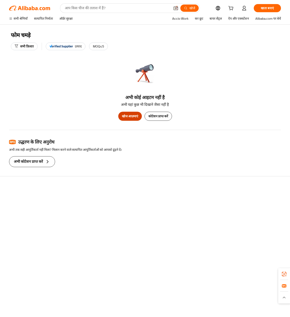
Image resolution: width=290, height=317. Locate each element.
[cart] (231, 9)
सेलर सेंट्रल (185, 205)
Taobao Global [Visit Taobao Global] (170, 296)
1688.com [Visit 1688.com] (92, 296)
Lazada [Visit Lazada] (151, 296)
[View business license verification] (186, 310)
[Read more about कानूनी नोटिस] (90, 303)
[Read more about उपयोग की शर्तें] (192, 303)
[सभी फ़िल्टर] (24, 46)
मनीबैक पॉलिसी (75, 205)
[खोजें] (189, 8)
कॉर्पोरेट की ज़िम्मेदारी (248, 205)
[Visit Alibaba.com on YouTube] (265, 241)
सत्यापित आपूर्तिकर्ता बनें (193, 214)
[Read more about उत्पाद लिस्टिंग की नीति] (115, 303)
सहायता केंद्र (16, 197)
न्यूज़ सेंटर (241, 214)
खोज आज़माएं (130, 116)
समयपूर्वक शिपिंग (76, 214)
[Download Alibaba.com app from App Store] (232, 276)
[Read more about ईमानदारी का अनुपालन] (217, 303)
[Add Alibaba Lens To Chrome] (66, 276)
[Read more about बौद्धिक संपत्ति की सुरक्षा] (145, 303)
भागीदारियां (185, 223)
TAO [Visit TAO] (186, 296)
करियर (240, 223)
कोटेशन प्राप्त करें (158, 116)
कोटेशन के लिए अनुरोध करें (138, 197)
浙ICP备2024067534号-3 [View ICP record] (260, 310)
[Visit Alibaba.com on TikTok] (272, 241)
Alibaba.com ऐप (158, 276)
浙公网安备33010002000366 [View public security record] (219, 310)
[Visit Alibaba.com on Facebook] (238, 241)
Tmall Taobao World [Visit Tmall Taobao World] (116, 296)
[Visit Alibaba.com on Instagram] (258, 241)
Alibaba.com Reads (135, 223)
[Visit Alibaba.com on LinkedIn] (244, 241)
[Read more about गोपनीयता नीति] (171, 303)
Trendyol (199, 296)
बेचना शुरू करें (187, 197)
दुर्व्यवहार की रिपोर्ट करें (22, 231)
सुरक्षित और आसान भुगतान (81, 197)
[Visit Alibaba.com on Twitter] (251, 241)
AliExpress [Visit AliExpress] (74, 296)
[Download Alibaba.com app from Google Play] (265, 276)
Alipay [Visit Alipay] (138, 296)
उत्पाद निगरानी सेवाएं (78, 231)
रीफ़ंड (12, 223)
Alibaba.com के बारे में (249, 197)
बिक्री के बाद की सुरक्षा (78, 223)
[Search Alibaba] (117, 8)
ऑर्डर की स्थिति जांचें (21, 214)
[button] (176, 8)
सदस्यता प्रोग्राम (131, 205)
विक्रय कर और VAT (133, 214)
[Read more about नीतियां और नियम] (69, 303)
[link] (284, 274)
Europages (217, 296)
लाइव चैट (14, 205)
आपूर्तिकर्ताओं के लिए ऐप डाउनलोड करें (201, 231)
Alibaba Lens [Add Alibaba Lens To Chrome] (26, 276)
